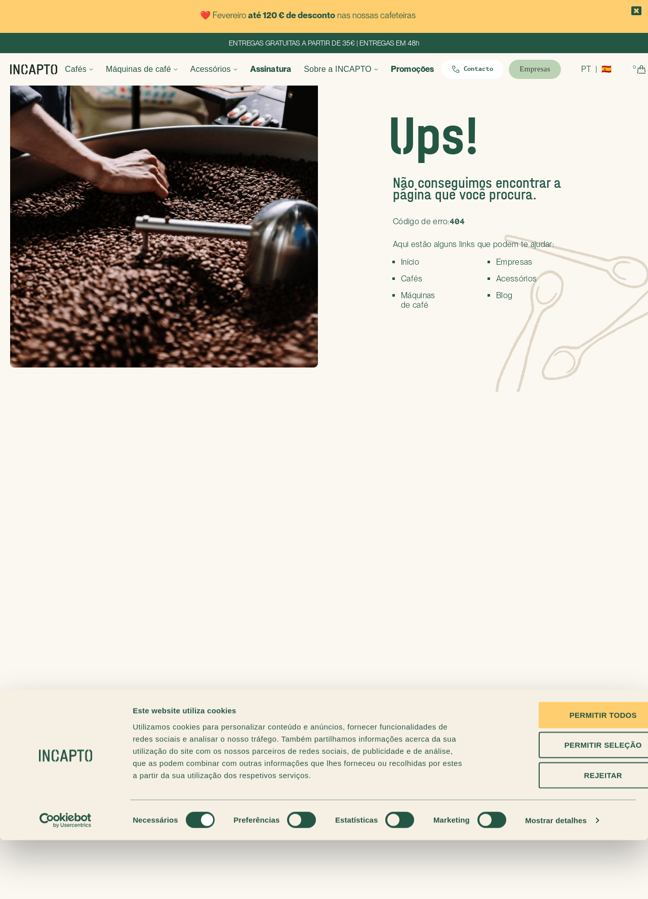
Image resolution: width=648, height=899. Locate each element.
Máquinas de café (151, 69)
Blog (504, 295)
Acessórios (223, 69)
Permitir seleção (563, 804)
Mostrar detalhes (556, 879)
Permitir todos (563, 773)
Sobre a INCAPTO (351, 69)
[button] (636, 11)
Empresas (514, 262)
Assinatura (283, 69)
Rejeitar (563, 834)
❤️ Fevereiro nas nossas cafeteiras (308, 15)
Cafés (89, 69)
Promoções (425, 69)
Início (410, 262)
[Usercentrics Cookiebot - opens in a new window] (65, 879)
